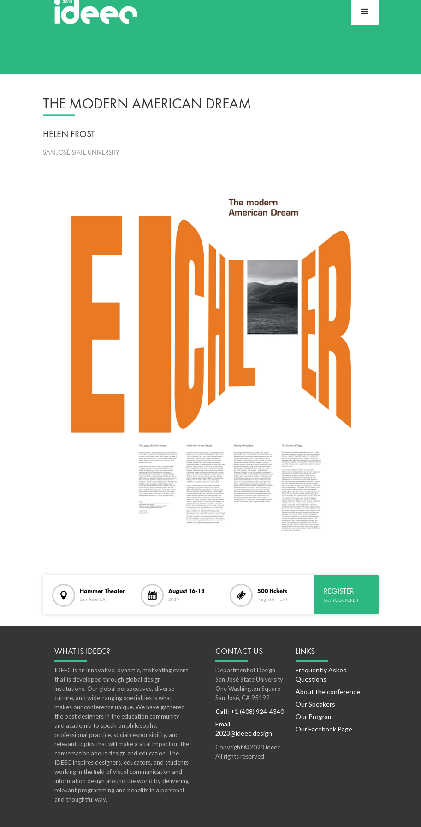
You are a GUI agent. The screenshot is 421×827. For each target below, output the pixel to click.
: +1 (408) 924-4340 (249, 711)
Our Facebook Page (324, 729)
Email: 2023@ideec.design (243, 728)
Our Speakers (315, 704)
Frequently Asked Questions (321, 674)
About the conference (328, 691)
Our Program (314, 716)
